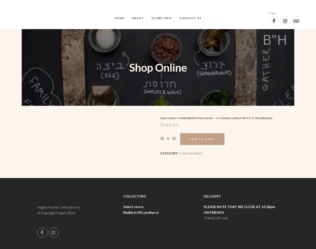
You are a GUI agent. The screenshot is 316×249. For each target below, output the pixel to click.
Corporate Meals (190, 153)
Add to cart (202, 139)
